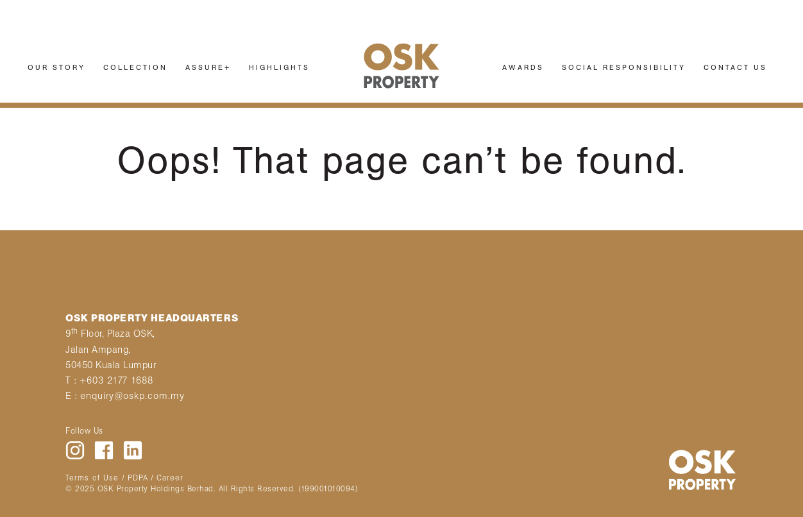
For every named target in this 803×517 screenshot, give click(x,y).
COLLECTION (135, 68)
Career (169, 477)
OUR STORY (56, 68)
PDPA (138, 477)
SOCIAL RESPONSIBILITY (624, 68)
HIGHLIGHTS (279, 68)
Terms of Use (92, 477)
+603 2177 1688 (116, 380)
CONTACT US (735, 68)
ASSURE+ (208, 68)
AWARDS (523, 68)
